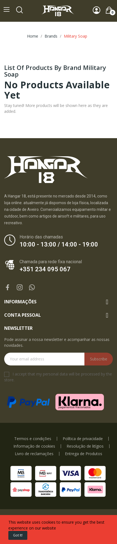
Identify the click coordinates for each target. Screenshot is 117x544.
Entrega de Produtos (83, 454)
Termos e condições (32, 439)
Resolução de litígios (85, 446)
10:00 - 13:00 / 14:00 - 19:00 (59, 244)
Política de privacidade (83, 439)
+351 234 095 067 (45, 269)
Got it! (18, 535)
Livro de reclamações (34, 454)
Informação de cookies (34, 446)
